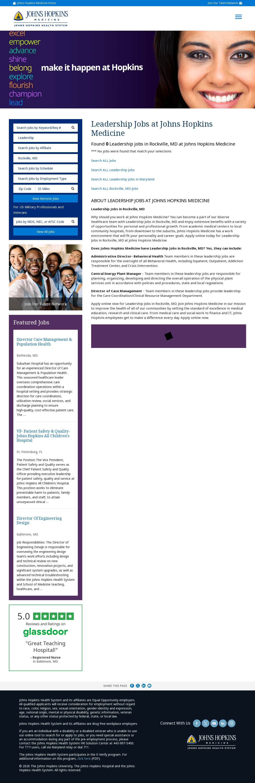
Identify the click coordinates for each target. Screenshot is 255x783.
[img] (40, 19)
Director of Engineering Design (39, 520)
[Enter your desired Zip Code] (24, 188)
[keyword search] (46, 128)
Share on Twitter (138, 686)
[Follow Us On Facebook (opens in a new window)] (197, 723)
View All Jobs (46, 232)
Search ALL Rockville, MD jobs (114, 188)
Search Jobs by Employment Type (42, 178)
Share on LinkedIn (144, 686)
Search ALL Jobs (103, 160)
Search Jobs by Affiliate (34, 148)
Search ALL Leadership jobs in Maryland (122, 179)
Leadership (26, 138)
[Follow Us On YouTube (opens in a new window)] (214, 723)
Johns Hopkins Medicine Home (36, 3)
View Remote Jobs (45, 198)
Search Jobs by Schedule (35, 168)
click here (84, 758)
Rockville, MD (28, 158)
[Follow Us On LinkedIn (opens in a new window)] (223, 723)
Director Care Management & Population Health (44, 342)
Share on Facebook (132, 686)
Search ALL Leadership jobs (113, 170)
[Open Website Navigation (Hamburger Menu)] (241, 11)
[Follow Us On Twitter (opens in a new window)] (205, 723)
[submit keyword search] (73, 127)
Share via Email (149, 686)
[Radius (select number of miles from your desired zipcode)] (50, 189)
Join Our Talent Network (223, 3)
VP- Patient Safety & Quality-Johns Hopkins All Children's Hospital (43, 436)
